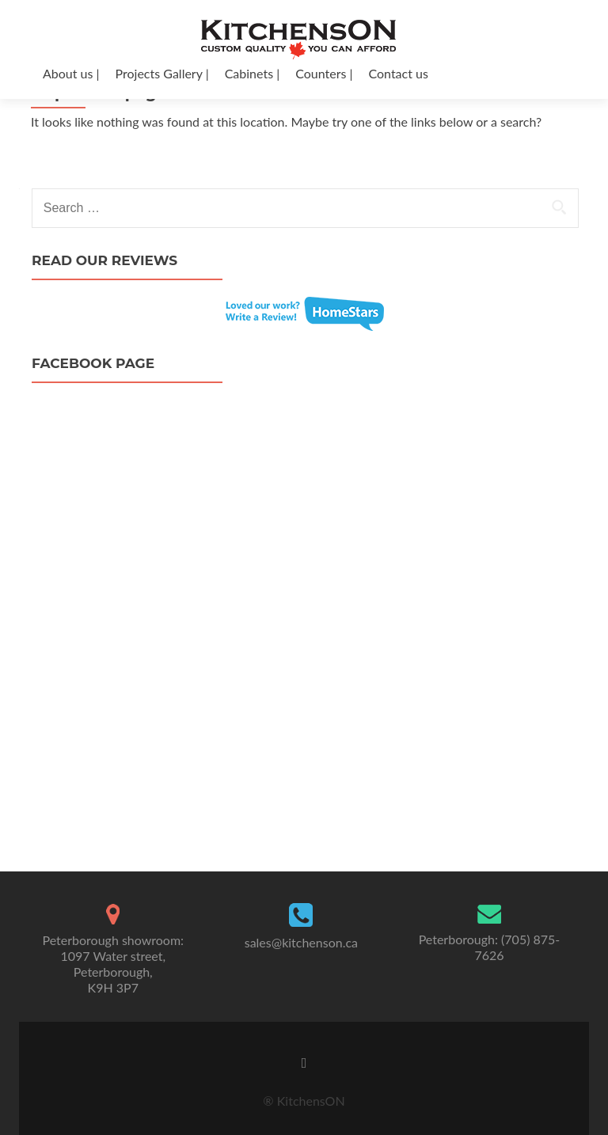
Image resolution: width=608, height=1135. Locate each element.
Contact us (398, 73)
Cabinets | (252, 73)
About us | (71, 73)
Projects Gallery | (162, 73)
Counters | (323, 73)
